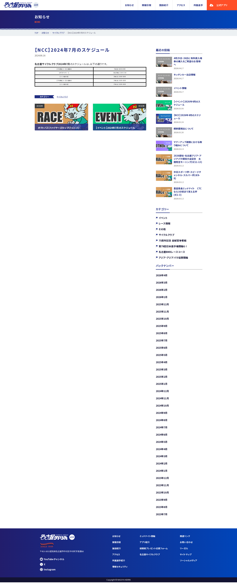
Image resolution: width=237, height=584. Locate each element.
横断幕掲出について (184, 129)
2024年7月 (162, 428)
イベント (163, 219)
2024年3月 (162, 457)
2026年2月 (162, 291)
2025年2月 (162, 378)
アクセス (181, 5)
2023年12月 (162, 479)
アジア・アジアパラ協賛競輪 (173, 258)
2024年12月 (162, 392)
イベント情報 (180, 88)
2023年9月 (162, 501)
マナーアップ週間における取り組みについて (188, 144)
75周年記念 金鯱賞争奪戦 (172, 241)
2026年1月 (162, 298)
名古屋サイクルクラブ (150, 556)
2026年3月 (162, 284)
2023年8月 (162, 508)
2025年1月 (162, 385)
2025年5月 (162, 356)
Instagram (47, 571)
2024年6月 (162, 436)
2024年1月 (162, 472)
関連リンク (185, 537)
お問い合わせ (186, 543)
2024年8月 (162, 421)
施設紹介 (163, 5)
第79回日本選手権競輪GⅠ (173, 247)
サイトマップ (185, 556)
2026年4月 (162, 276)
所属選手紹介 (118, 562)
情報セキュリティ (120, 568)
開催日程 (146, 5)
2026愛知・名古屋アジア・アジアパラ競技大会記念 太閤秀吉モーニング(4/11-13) (188, 159)
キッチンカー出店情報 (185, 75)
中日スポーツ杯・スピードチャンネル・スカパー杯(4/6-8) (187, 176)
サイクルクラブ (62, 96)
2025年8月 (162, 334)
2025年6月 (162, 349)
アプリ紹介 (145, 543)
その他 (162, 230)
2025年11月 (162, 313)
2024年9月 (162, 414)
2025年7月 (162, 342)
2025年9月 (162, 327)
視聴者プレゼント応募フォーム (154, 550)
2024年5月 (162, 443)
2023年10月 (162, 494)
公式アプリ (218, 5)
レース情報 (164, 224)
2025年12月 (162, 305)
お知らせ (129, 5)
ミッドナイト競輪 (147, 537)
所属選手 (198, 5)
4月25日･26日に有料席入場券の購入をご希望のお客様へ (188, 61)
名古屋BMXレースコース (172, 253)
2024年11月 (162, 399)
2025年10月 (162, 320)
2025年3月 (162, 371)
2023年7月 (162, 515)
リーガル (184, 550)
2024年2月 (162, 465)
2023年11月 (162, 486)
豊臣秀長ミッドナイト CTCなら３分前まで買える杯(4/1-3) (187, 193)
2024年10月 (162, 407)
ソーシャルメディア (188, 562)
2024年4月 (162, 450)
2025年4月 (162, 363)
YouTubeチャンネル (52, 560)
